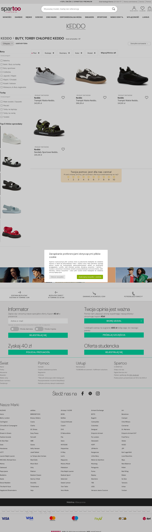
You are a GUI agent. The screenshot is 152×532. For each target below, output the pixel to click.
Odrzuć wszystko (57, 277)
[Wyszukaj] (113, 9)
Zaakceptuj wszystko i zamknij (90, 277)
